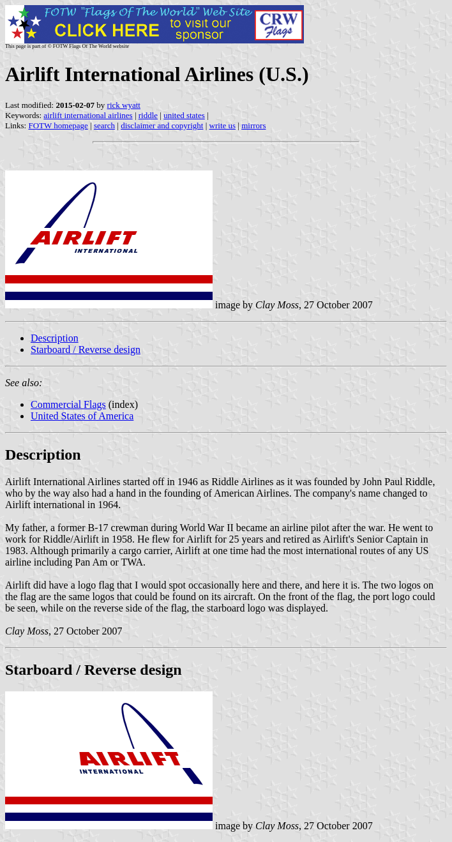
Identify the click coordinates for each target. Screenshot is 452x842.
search (104, 125)
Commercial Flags (68, 404)
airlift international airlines (87, 115)
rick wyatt (123, 105)
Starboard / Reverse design (85, 349)
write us (222, 125)
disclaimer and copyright (162, 125)
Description (55, 338)
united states (184, 115)
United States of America (82, 415)
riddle (148, 115)
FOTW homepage (57, 125)
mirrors (253, 125)
